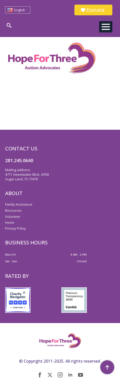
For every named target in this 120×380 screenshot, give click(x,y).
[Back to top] (107, 367)
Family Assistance (18, 204)
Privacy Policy (15, 228)
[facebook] (39, 374)
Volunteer (12, 216)
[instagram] (60, 374)
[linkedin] (70, 374)
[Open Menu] (105, 26)
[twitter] (49, 374)
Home (9, 222)
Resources (13, 210)
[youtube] (80, 374)
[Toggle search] (9, 25)
